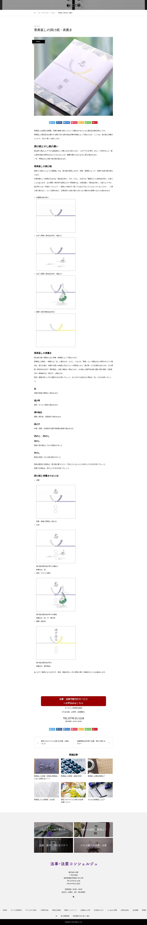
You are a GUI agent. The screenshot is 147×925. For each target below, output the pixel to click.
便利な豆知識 (56, 910)
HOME (5, 910)
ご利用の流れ (44, 910)
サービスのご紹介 (31, 910)
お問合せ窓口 (125, 910)
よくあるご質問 (112, 910)
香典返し (38, 41)
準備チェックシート (70, 910)
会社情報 (135, 910)
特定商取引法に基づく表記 (81, 916)
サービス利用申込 (16, 910)
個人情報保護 (65, 916)
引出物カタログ (99, 910)
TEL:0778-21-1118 (73, 718)
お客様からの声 (85, 910)
